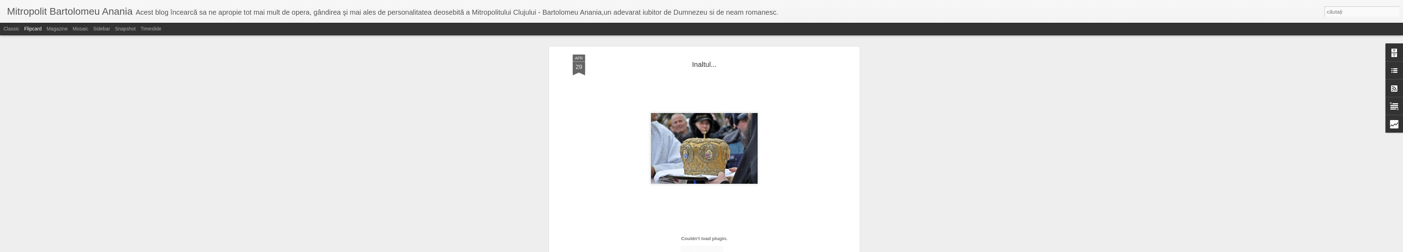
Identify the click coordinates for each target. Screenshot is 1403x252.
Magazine (57, 28)
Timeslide (151, 28)
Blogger (733, 248)
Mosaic (80, 28)
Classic (11, 28)
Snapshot (125, 28)
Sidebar (101, 28)
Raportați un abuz (757, 248)
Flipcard (33, 28)
